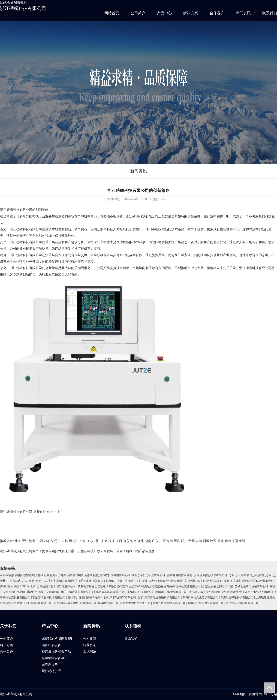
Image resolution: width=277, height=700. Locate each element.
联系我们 (269, 13)
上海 (82, 541)
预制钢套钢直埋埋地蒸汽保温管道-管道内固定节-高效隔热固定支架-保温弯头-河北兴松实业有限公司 (139, 586)
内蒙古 (48, 541)
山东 (126, 541)
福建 (111, 541)
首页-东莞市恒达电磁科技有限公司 (159, 597)
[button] (138, 159)
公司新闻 (89, 638)
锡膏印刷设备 (51, 645)
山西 (39, 541)
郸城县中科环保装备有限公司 (206, 603)
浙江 (97, 541)
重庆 (177, 541)
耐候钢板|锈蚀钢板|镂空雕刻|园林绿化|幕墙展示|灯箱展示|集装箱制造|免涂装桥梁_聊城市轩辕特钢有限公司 (65, 575)
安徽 (104, 541)
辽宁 (57, 541)
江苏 (90, 541)
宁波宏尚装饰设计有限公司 (49, 597)
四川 (184, 541)
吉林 (64, 541)
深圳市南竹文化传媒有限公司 (200, 597)
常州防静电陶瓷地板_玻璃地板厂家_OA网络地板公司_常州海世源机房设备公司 (102, 603)
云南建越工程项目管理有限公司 (56, 586)
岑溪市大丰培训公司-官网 (109, 592)
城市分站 (20, 2)
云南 (199, 541)
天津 (25, 541)
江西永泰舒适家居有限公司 (148, 575)
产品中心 (164, 13)
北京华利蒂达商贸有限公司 (119, 597)
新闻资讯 (243, 13)
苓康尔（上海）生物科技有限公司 (126, 580)
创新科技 (39, 512)
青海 (228, 541)
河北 (32, 541)
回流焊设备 (50, 664)
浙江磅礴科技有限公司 (23, 8)
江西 (119, 541)
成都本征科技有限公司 (140, 592)
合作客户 (217, 13)
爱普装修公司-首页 (91, 580)
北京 (18, 541)
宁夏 (235, 541)
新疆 (242, 541)
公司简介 (138, 13)
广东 (155, 541)
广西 (162, 541)
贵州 (191, 541)
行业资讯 (89, 645)
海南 (169, 541)
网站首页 (111, 13)
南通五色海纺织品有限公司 (169, 603)
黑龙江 (73, 541)
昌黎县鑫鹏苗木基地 (179, 575)
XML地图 (239, 694)
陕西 (213, 541)
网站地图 (6, 2)
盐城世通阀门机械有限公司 (251, 586)
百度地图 (255, 694)
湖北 (140, 541)
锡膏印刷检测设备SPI (57, 638)
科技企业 (53, 512)
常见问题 (89, 651)
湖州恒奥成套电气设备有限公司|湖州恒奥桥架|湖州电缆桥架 (185, 580)
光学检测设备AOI (54, 658)
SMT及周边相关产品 (56, 651)
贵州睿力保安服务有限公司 (84, 597)
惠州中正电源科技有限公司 (242, 603)
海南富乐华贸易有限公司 (171, 592)
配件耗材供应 (51, 671)
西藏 (206, 541)
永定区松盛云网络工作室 (217, 586)
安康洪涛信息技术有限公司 (210, 575)
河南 (133, 541)
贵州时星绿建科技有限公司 (236, 597)
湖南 (148, 541)
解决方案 (190, 13)
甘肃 (220, 541)
